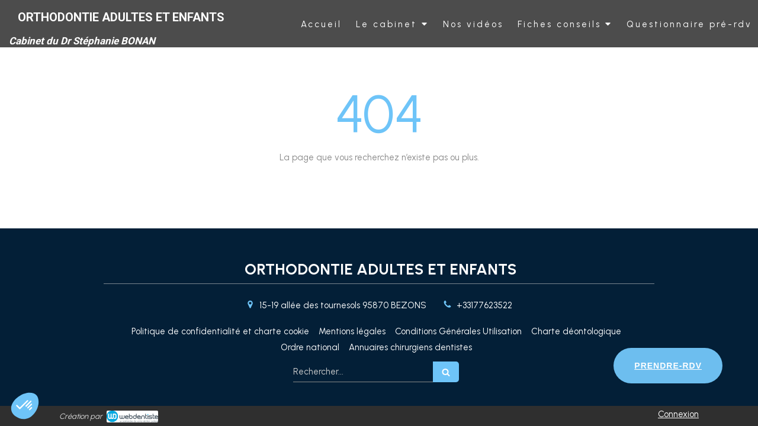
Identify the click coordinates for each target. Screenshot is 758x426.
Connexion (678, 414)
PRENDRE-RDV (668, 365)
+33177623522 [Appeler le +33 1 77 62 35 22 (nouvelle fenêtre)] (484, 305)
